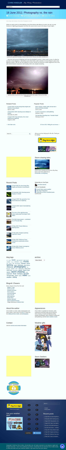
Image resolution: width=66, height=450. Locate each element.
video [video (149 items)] (24, 275)
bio (23, 312)
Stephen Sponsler (11, 299)
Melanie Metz (20, 302)
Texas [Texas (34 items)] (14, 274)
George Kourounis (11, 290)
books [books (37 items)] (14, 260)
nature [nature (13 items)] (15, 265)
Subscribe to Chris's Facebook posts (45, 192)
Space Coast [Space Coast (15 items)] (26, 270)
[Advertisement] (18, 167)
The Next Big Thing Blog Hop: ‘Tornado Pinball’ (46, 115)
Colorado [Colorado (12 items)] (16, 261)
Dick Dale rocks (10, 124)
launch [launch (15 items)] (28, 263)
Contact (46, 408)
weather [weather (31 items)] (9, 277)
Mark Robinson (11, 296)
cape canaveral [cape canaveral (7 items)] (19, 260)
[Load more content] (28, 433)
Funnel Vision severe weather (44, 189)
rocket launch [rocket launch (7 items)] (21, 268)
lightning (26, 16)
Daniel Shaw (10, 297)
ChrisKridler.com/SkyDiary (41, 173)
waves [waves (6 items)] (29, 275)
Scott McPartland (11, 293)
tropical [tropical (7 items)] (20, 275)
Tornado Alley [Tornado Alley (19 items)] (10, 275)
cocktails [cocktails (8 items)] (8, 261)
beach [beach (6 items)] (9, 260)
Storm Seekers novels (51, 316)
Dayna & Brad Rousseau (13, 300)
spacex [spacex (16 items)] (8, 272)
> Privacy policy (47, 409)
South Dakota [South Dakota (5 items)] (15, 270)
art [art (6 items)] (7, 260)
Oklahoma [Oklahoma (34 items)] (10, 267)
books (17, 313)
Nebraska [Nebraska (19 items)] (20, 265)
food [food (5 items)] (7, 263)
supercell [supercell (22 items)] (9, 274)
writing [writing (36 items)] (15, 277)
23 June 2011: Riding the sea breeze (50, 124)
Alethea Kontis (10, 288)
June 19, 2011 (48, 16)
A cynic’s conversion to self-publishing (44, 111)
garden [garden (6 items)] (10, 263)
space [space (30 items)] (20, 270)
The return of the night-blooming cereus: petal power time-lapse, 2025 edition (21, 214)
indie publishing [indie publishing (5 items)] (17, 263)
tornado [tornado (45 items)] (26, 274)
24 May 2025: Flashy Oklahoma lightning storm (53, 429)
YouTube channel (42, 184)
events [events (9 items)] (21, 261)
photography (35, 16)
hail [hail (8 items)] (13, 263)
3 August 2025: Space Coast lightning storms (53, 423)
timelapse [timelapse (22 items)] (20, 274)
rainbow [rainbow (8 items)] (12, 268)
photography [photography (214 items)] (20, 267)
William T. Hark (11, 287)
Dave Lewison (10, 291)
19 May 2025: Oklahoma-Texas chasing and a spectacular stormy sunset (20, 241)
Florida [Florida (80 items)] (26, 262)
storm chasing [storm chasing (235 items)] (18, 272)
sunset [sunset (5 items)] (26, 272)
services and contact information (18, 325)
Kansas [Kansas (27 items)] (23, 263)
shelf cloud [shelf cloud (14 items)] (9, 270)
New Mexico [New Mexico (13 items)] (27, 265)
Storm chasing (13, 16)
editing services (12, 313)
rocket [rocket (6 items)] (16, 268)
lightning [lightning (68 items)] (10, 265)
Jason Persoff (10, 294)
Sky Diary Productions (42, 190)
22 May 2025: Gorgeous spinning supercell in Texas (54, 432)
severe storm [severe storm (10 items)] (27, 268)
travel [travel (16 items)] (16, 275)
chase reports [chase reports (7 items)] (26, 260)
